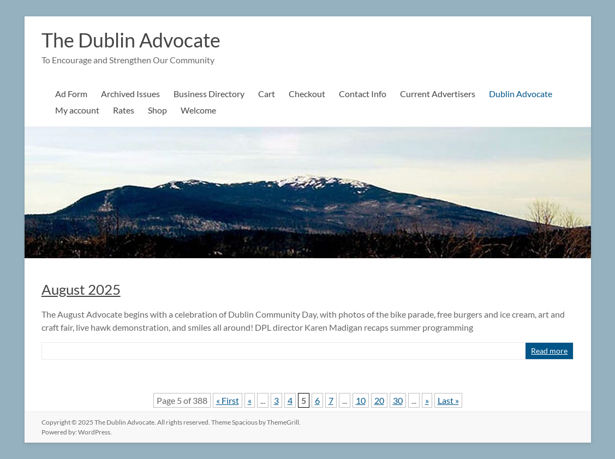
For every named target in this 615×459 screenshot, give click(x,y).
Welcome (198, 110)
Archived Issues (130, 93)
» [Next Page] (427, 400)
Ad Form (71, 93)
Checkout (307, 93)
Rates (123, 110)
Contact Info (362, 93)
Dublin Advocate (520, 93)
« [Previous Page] (250, 400)
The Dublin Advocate (130, 40)
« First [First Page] (227, 400)
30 (398, 400)
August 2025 (81, 289)
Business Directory (209, 93)
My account (77, 110)
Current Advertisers (437, 93)
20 (379, 400)
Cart (266, 93)
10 (361, 400)
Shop (157, 110)
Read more (549, 350)
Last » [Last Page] (448, 400)
